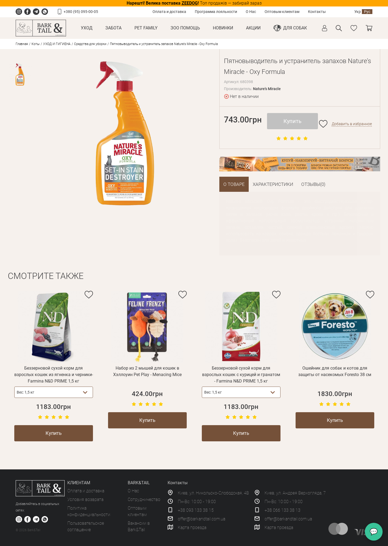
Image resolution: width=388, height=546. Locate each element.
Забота (113, 27)
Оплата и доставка (169, 11)
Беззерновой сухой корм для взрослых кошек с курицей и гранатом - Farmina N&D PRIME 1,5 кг (241, 375)
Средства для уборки (90, 44)
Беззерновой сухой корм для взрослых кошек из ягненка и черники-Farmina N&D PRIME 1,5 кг (53, 375)
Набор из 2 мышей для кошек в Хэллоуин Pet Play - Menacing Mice (147, 371)
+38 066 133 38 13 (282, 510)
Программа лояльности (216, 11)
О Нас (251, 11)
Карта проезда (192, 527)
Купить (292, 121)
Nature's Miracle (267, 89)
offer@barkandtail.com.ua (201, 518)
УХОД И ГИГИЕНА (57, 44)
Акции (253, 27)
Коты (36, 44)
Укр (357, 11)
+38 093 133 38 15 (196, 510)
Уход (86, 27)
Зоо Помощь (185, 27)
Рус (367, 11)
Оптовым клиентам (282, 11)
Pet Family (146, 27)
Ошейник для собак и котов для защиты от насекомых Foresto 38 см (334, 371)
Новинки (223, 27)
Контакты (317, 11)
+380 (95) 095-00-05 (81, 11)
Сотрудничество (144, 499)
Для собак (295, 27)
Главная (22, 44)
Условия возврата (85, 499)
